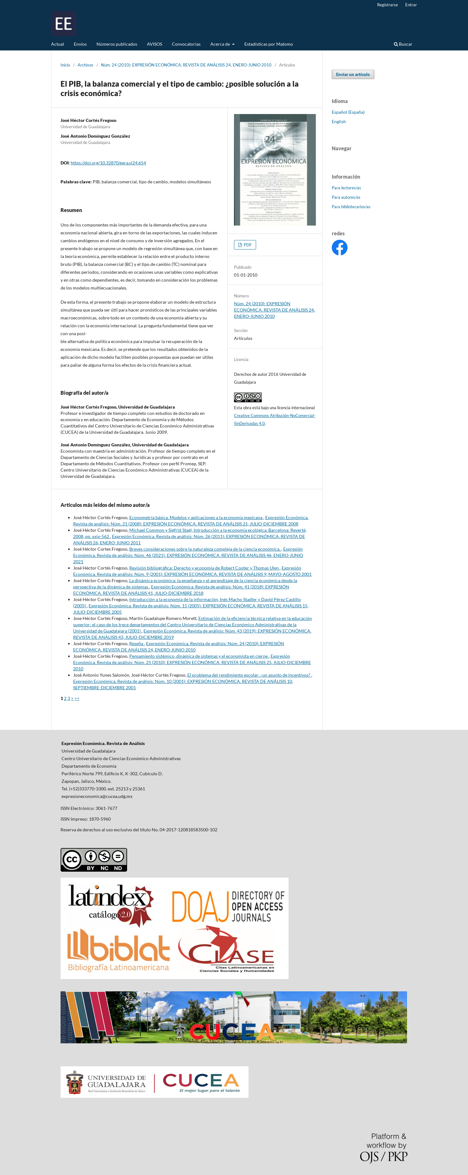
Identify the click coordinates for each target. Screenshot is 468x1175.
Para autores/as (346, 197)
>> (76, 698)
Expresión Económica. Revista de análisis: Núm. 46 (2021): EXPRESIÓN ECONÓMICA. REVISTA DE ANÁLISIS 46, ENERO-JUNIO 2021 (188, 555)
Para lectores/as (346, 187)
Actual (57, 44)
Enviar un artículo (353, 74)
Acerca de (220, 44)
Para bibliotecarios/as (351, 206)
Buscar (403, 44)
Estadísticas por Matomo (268, 44)
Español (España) (348, 112)
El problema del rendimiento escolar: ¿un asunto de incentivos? (249, 675)
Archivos (85, 64)
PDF (247, 244)
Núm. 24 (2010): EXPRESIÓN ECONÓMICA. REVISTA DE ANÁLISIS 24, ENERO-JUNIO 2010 (186, 64)
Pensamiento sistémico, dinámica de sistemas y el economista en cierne (199, 656)
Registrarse (387, 4)
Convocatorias (186, 44)
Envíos (80, 44)
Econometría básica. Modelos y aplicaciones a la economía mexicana (196, 517)
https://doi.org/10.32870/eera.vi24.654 (108, 162)
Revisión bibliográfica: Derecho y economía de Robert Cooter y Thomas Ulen (204, 567)
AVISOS (154, 44)
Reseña (136, 643)
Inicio (65, 64)
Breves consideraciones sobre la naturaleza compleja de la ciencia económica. (205, 549)
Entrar (411, 4)
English (339, 121)
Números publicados (117, 44)
